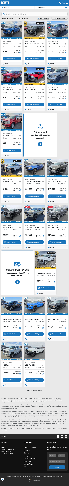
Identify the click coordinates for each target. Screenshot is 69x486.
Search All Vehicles (30, 447)
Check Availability (10, 59)
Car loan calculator (30, 458)
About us (27, 450)
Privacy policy (28, 461)
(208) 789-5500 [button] (7, 454)
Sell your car (28, 453)
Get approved (28, 456)
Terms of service (29, 464)
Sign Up (57, 467)
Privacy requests (29, 467)
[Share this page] (43, 18)
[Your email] (57, 461)
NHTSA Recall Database (56, 428)
